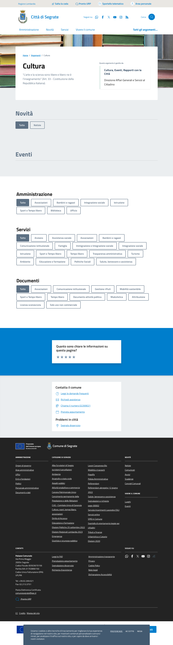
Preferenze (116, 631)
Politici (18, 483)
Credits (22, 613)
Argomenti (36, 55)
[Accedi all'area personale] (141, 3)
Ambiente (56, 474)
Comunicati (130, 470)
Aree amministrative (24, 470)
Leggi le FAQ (57, 556)
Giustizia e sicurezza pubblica (64, 540)
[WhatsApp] (95, 17)
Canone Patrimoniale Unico (64, 492)
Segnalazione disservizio (63, 565)
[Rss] (126, 17)
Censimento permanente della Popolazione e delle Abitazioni (65, 498)
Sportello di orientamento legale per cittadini (104, 525)
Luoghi (128, 501)
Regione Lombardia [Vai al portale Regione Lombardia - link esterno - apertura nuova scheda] (26, 3)
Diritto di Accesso (59, 518)
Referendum (93, 483)
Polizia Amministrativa (98, 479)
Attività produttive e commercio (66, 487)
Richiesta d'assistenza (62, 570)
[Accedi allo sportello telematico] (110, 3)
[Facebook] (101, 17)
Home (25, 55)
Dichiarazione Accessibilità (100, 574)
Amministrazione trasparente (101, 556)
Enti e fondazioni (22, 479)
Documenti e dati (23, 492)
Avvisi (127, 474)
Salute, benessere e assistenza (102, 496)
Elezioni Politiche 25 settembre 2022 (68, 527)
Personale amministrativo (27, 488)
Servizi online (94, 514)
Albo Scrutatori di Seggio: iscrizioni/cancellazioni (63, 467)
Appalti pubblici (58, 483)
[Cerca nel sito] (151, 17)
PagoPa (91, 474)
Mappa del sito (33, 613)
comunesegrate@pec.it (25, 593)
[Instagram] (120, 17)
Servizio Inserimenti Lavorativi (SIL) (103, 510)
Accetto (130, 631)
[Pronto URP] (83, 3)
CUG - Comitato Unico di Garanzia (67, 505)
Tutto (22, 125)
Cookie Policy (94, 565)
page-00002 (93, 505)
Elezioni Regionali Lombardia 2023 (67, 532)
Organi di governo (23, 465)
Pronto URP (23, 599)
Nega (139, 631)
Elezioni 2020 (94, 541)
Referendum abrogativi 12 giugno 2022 (103, 490)
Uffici (17, 474)
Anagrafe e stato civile (62, 478)
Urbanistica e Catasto (97, 536)
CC (16, 613)
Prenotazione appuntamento (64, 561)
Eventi (128, 506)
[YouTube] (114, 17)
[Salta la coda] (60, 3)
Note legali (93, 570)
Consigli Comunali (133, 483)
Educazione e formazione (63, 523)
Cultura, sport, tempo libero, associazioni (64, 511)
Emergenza (57, 536)
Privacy (91, 561)
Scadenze (129, 479)
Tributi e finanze (95, 532)
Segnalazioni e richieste (98, 501)
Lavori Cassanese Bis (97, 465)
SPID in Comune (95, 519)
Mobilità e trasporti (96, 470)
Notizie (37, 125)
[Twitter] (107, 17)
